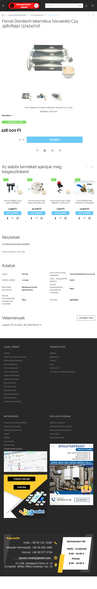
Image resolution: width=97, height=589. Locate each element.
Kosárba (54, 139)
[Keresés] (64, 5)
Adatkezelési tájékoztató (13, 430)
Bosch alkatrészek (10, 364)
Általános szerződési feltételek (15, 423)
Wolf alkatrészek (10, 387)
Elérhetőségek (9, 445)
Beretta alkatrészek (11, 394)
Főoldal (7, 353)
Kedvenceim (54, 368)
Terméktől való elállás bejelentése (62, 372)
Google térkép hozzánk (13, 449)
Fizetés (6, 434)
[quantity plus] (23, 140)
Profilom (53, 361)
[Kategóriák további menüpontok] (3, 5)
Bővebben (6, 115)
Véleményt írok (86, 318)
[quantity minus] (16, 140)
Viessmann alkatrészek (12, 401)
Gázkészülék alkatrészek (13, 361)
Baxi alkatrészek (10, 383)
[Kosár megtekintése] (92, 5)
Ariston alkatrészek (11, 368)
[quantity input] (19, 140)
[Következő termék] (93, 15)
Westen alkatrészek (11, 379)
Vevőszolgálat (9, 441)
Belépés (53, 353)
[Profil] (86, 5)
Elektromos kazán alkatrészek (15, 357)
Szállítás (7, 437)
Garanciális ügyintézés (12, 426)
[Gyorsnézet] (7, 218)
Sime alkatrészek (10, 398)
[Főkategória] (3, 15)
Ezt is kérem (12, 213)
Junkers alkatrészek (11, 372)
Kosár (52, 364)
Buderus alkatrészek (11, 375)
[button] (37, 150)
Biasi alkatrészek (10, 390)
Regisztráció (54, 357)
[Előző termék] (89, 15)
